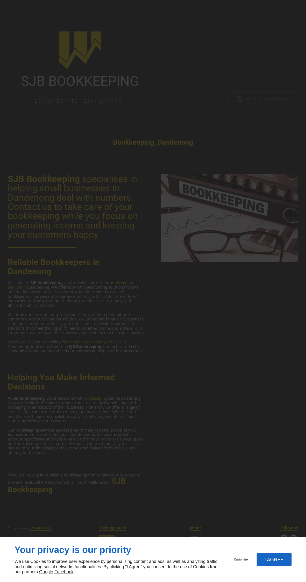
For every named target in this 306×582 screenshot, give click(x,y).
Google (46, 571)
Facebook (63, 571)
